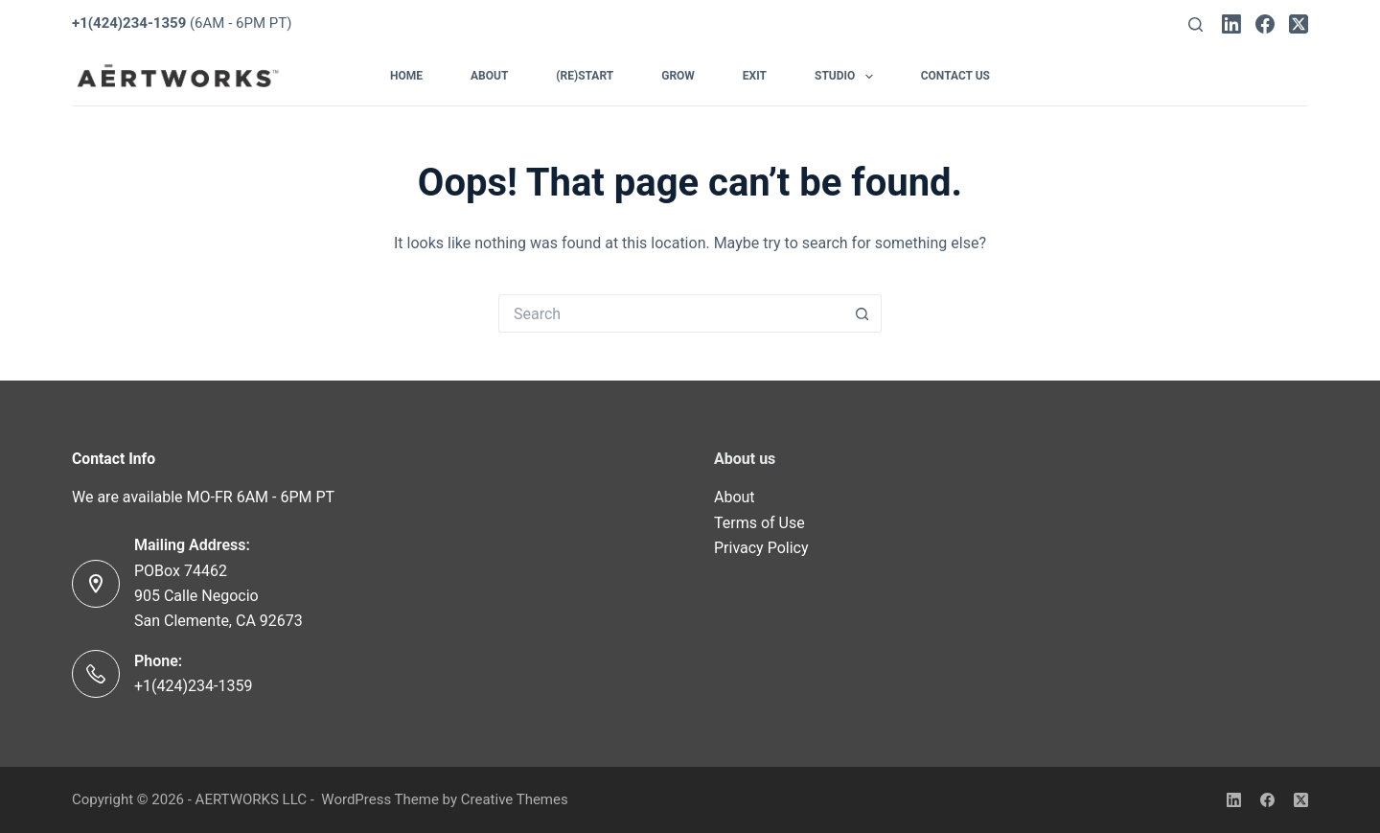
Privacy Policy (761, 548)
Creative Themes (514, 799)
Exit (755, 75)
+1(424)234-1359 (193, 686)
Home (406, 75)
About (489, 75)
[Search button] (862, 313)
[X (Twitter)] (1298, 24)
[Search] (1195, 24)
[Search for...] (670, 313)
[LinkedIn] (1231, 24)
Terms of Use (759, 523)
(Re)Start (584, 75)
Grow (678, 75)
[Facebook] (1265, 24)
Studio (848, 76)
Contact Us (955, 75)
